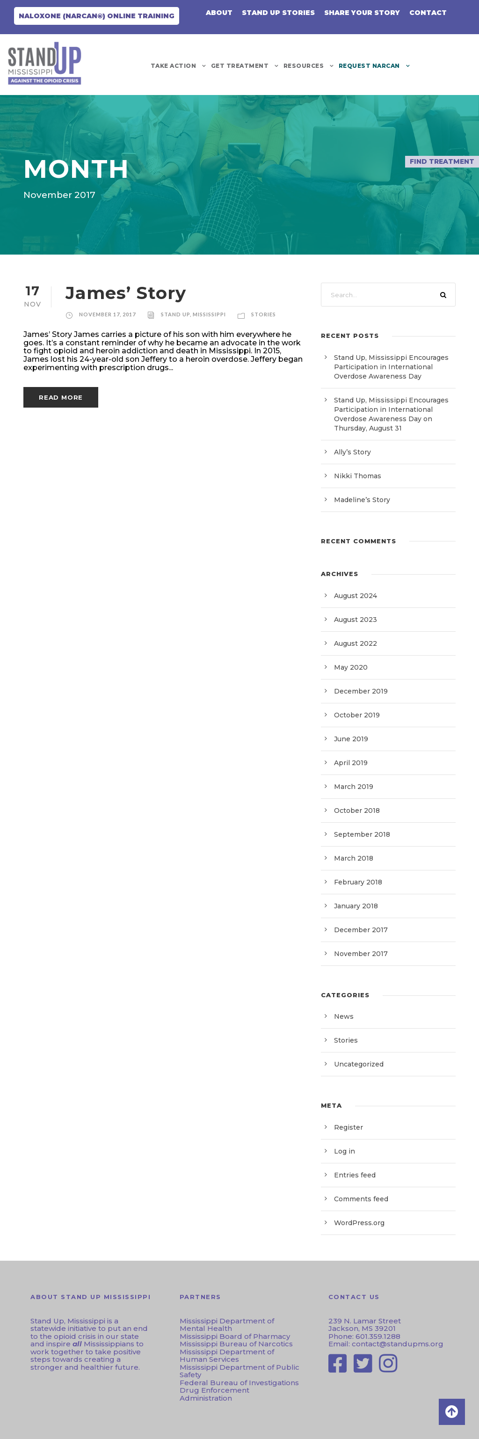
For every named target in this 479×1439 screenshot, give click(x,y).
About (219, 12)
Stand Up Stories (278, 12)
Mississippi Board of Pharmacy (235, 1336)
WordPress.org (359, 1223)
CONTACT (428, 12)
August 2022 (355, 643)
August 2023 (355, 619)
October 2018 (357, 810)
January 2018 (356, 906)
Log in (344, 1151)
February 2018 (358, 882)
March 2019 (353, 786)
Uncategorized (359, 1064)
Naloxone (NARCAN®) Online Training (96, 16)
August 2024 (355, 596)
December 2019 (361, 691)
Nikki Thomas (357, 476)
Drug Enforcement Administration (214, 1394)
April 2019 (351, 763)
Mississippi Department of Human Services (227, 1355)
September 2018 (362, 834)
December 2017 (361, 930)
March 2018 (353, 858)
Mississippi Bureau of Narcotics (236, 1343)
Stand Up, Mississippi (193, 314)
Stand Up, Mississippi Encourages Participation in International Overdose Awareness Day (391, 366)
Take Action (173, 65)
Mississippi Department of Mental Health (227, 1324)
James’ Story (125, 292)
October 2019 (357, 715)
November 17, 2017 (107, 314)
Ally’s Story (352, 452)
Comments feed (361, 1199)
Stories (263, 314)
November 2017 (361, 954)
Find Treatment (442, 161)
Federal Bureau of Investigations (239, 1382)
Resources (303, 65)
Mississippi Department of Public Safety (239, 1371)
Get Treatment (240, 65)
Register (348, 1127)
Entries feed (355, 1175)
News (344, 1016)
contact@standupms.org (396, 1343)
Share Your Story (362, 12)
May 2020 (351, 667)
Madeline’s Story (362, 500)
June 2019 (351, 739)
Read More (61, 397)
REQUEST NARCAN (369, 65)
